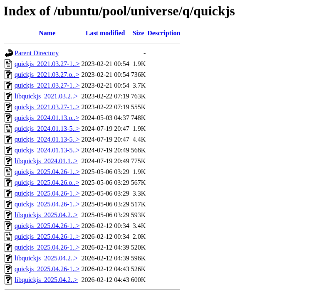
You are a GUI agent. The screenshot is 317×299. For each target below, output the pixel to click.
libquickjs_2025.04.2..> (46, 214)
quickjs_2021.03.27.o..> (47, 74)
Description (163, 33)
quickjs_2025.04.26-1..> (47, 171)
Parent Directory (37, 52)
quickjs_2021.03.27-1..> (47, 63)
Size (138, 33)
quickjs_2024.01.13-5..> (47, 128)
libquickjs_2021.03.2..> (46, 96)
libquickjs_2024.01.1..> (46, 160)
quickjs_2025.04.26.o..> (47, 182)
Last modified (105, 33)
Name (47, 33)
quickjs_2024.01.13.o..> (47, 117)
